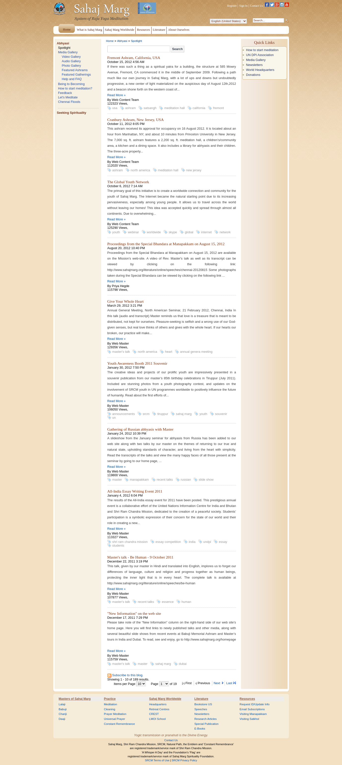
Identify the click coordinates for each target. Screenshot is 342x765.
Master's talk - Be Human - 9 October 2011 (140, 557)
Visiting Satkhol (249, 718)
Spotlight (64, 48)
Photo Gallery (71, 65)
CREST (154, 713)
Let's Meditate (68, 97)
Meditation (110, 704)
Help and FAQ (72, 79)
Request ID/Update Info (255, 704)
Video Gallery (71, 57)
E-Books (199, 728)
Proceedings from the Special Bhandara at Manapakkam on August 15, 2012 (166, 244)
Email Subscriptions (252, 709)
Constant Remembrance (119, 723)
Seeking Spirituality (71, 113)
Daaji (62, 718)
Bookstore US (203, 704)
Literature (201, 699)
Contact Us (256, 5)
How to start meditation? (75, 88)
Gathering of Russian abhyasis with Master (140, 429)
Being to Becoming (71, 84)
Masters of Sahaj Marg (75, 699)
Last (229, 683)
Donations (253, 75)
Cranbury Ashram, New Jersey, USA (135, 120)
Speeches (200, 709)
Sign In (243, 5)
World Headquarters (260, 70)
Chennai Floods (69, 102)
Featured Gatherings (76, 74)
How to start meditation (262, 50)
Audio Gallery (71, 61)
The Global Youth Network (128, 182)
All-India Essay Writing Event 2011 (134, 491)
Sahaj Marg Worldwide (165, 699)
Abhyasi (63, 43)
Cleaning (109, 709)
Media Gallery (68, 52)
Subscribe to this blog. (127, 675)
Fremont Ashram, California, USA (133, 58)
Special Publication (206, 723)
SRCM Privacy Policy (184, 760)
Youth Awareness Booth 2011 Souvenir (137, 363)
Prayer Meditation (115, 713)
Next (217, 683)
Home (110, 40)
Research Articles (205, 718)
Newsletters (254, 65)
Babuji (63, 709)
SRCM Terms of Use (157, 760)
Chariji (63, 713)
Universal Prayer (114, 718)
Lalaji (62, 704)
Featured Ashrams (75, 70)
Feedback (65, 93)
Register (232, 5)
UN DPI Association (260, 55)
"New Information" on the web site (134, 613)
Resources (247, 699)
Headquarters (157, 704)
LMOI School (157, 718)
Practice (110, 699)
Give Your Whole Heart (125, 301)
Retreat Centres (159, 709)
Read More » (116, 95)
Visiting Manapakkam (253, 713)
